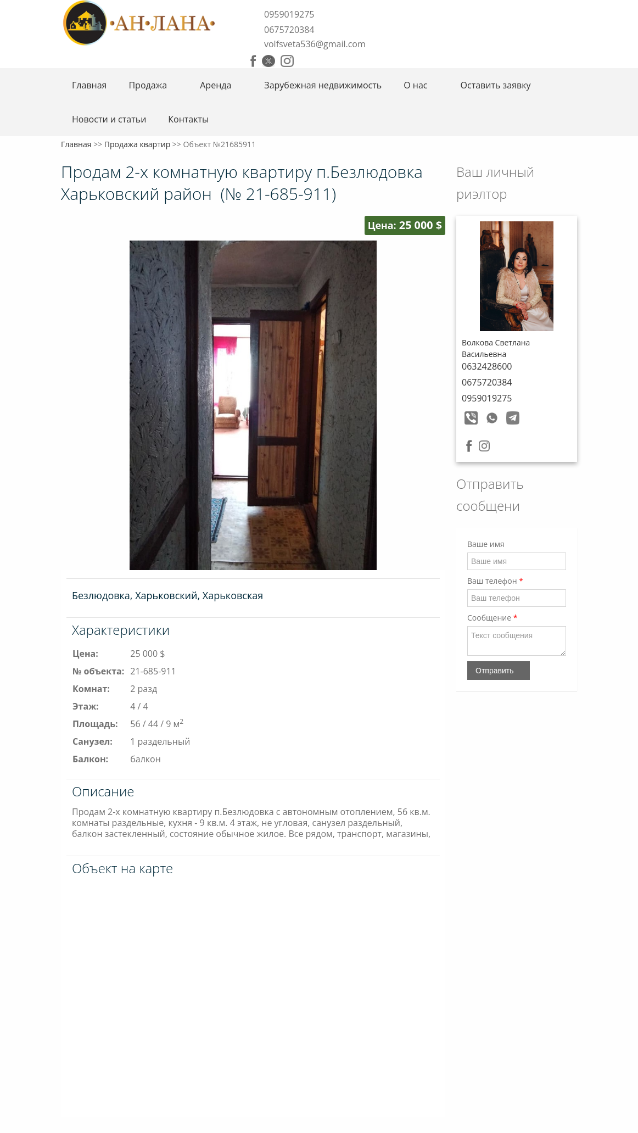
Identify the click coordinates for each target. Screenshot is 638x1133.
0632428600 (487, 366)
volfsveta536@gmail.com (315, 44)
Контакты (188, 119)
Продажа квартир (137, 144)
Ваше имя (486, 544)
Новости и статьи (109, 119)
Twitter (268, 61)
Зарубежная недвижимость (323, 85)
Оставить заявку (496, 85)
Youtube (305, 61)
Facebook (253, 61)
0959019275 (289, 14)
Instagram (287, 61)
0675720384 (289, 30)
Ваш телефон (495, 581)
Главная (89, 85)
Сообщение (492, 617)
